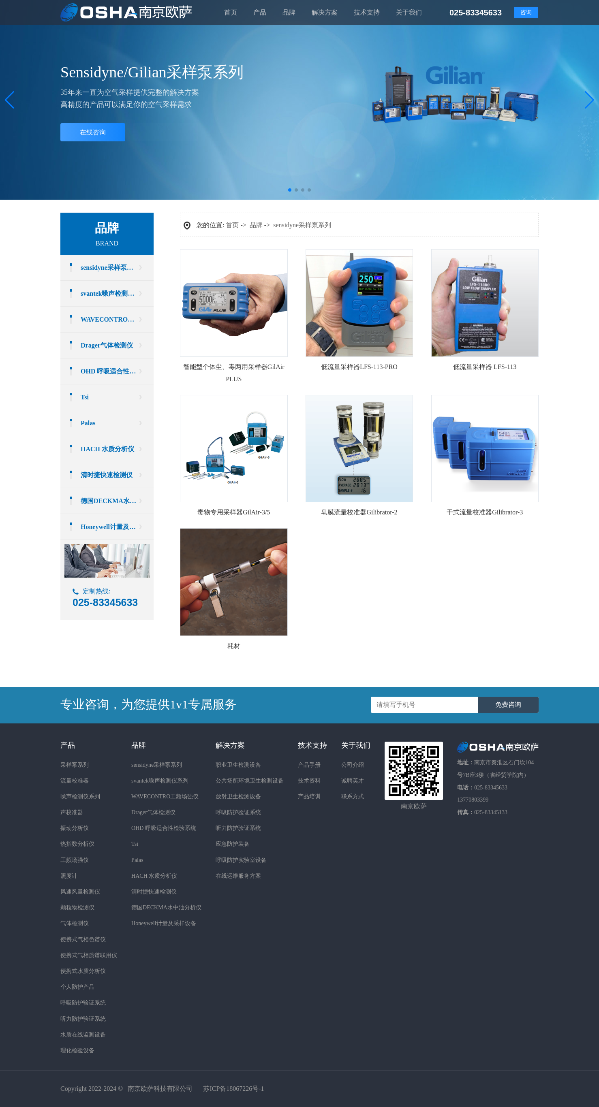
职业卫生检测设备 (238, 765)
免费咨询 (508, 704)
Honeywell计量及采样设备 (117, 526)
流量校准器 (74, 781)
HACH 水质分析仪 (107, 449)
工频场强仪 (74, 860)
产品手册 (309, 765)
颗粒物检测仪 (77, 907)
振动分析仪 (74, 828)
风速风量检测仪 (80, 892)
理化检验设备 (77, 1050)
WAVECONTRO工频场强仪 (117, 319)
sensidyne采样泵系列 (110, 267)
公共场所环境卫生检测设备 (250, 781)
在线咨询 (93, 132)
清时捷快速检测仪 (107, 474)
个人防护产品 (77, 987)
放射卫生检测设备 (238, 796)
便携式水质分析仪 (83, 971)
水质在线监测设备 (83, 1035)
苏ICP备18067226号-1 (233, 1088)
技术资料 (309, 781)
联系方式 (352, 796)
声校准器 (71, 812)
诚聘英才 (352, 781)
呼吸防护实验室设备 (241, 860)
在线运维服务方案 (238, 876)
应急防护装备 (233, 844)
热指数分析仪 (77, 844)
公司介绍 (352, 765)
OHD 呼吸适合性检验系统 (117, 371)
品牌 (256, 225)
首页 (232, 225)
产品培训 (309, 796)
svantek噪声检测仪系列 (114, 293)
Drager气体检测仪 (107, 345)
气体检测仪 (74, 923)
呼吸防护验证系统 (83, 1003)
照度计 (68, 876)
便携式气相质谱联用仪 (88, 955)
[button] (589, 100)
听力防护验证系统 (83, 1019)
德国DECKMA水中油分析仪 (117, 500)
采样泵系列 (74, 765)
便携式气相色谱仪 (83, 939)
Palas (88, 423)
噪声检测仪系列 (80, 796)
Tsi (85, 397)
